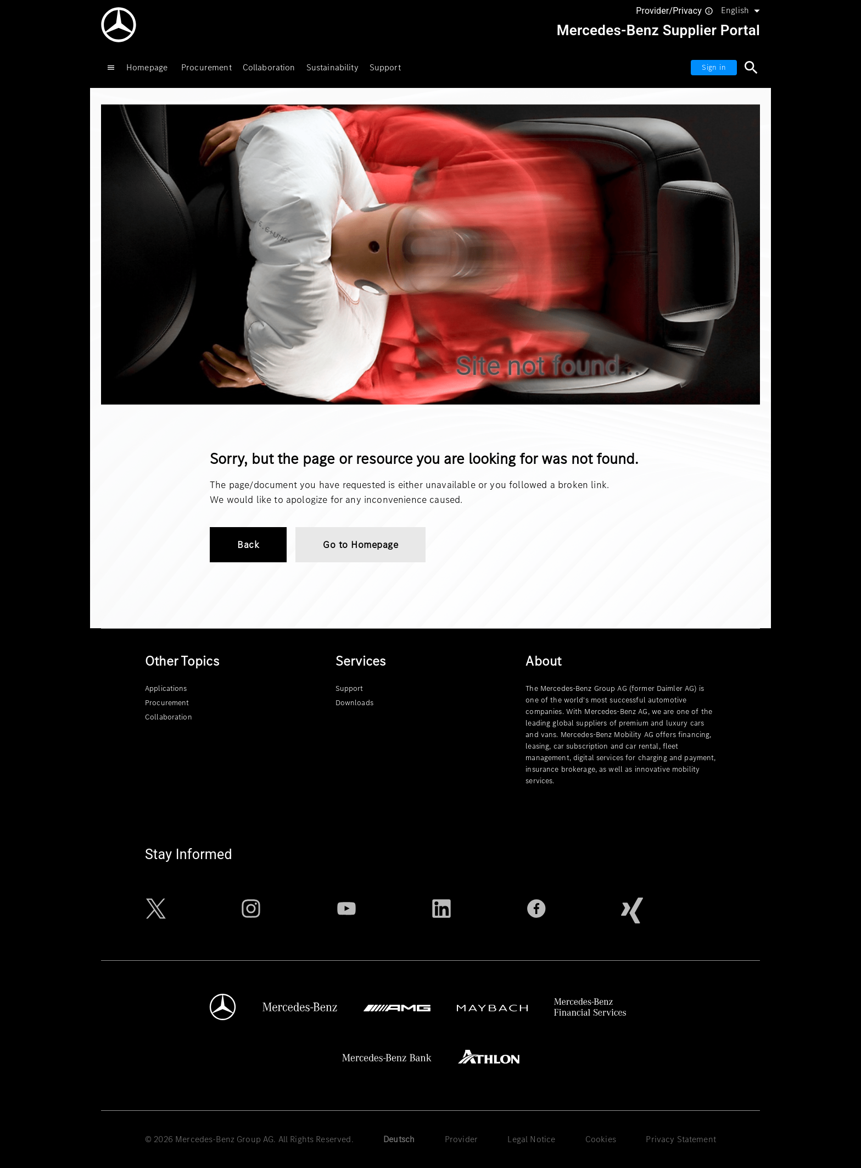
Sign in (714, 67)
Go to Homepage (360, 544)
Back (248, 544)
